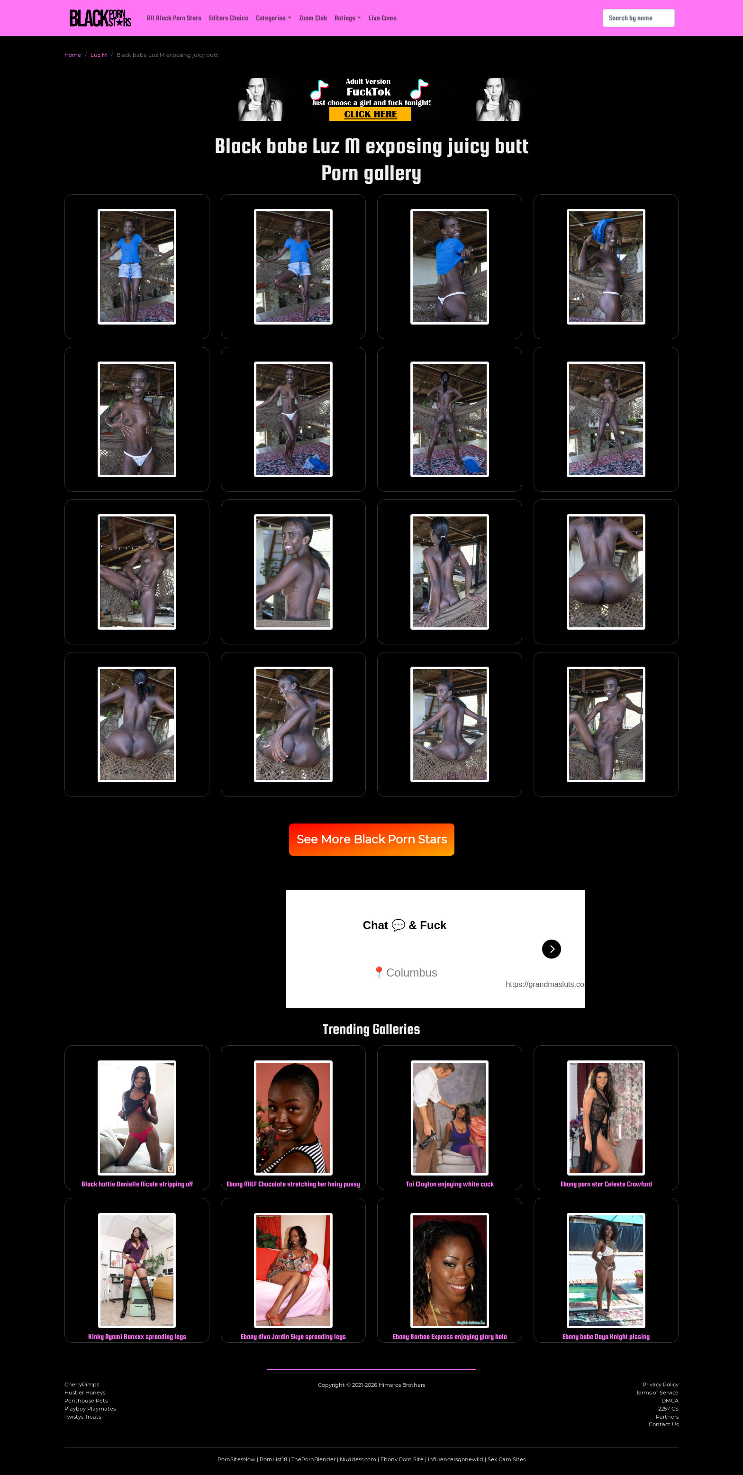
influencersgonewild (455, 1459)
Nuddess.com (358, 1459)
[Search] (639, 18)
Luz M (99, 55)
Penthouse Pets (86, 1400)
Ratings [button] (345, 18)
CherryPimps (81, 1384)
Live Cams (383, 18)
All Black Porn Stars (174, 18)
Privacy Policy (661, 1384)
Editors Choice (228, 18)
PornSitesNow (236, 1459)
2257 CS (668, 1408)
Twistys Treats (82, 1416)
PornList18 (273, 1459)
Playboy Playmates (90, 1408)
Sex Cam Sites (507, 1459)
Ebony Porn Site (402, 1459)
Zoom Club (313, 18)
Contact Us (664, 1424)
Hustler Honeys (84, 1392)
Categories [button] (271, 18)
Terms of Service (657, 1392)
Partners (667, 1416)
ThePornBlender (313, 1459)
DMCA (670, 1400)
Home (72, 55)
